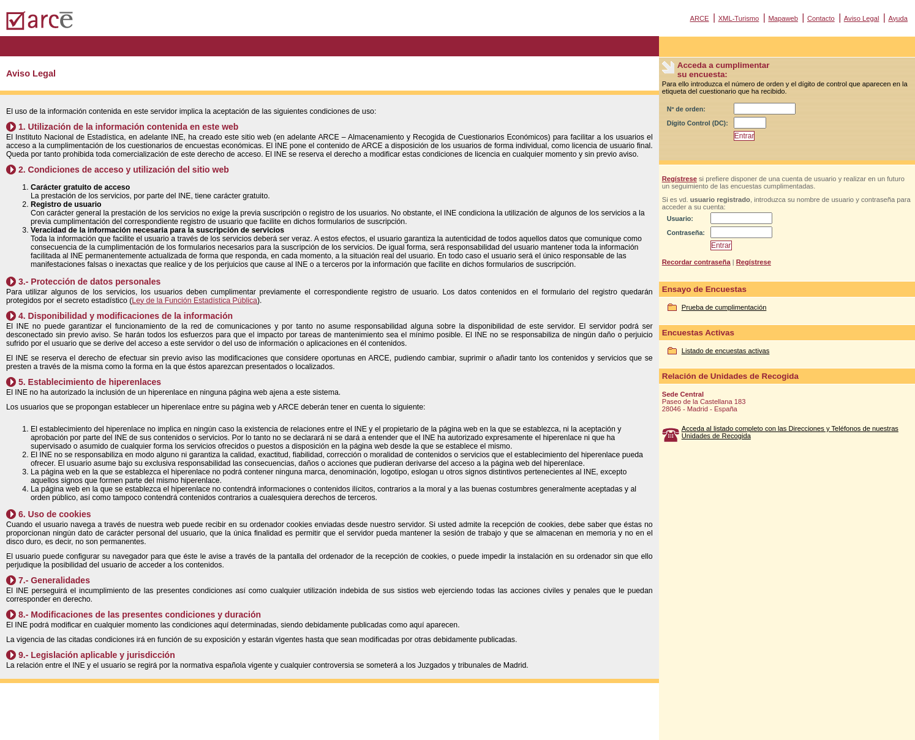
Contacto (821, 18)
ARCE (699, 18)
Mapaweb (783, 18)
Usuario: (680, 218)
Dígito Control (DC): (697, 123)
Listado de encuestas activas (726, 350)
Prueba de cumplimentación (724, 307)
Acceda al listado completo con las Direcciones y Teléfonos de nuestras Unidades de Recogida (790, 432)
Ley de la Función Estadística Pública (194, 300)
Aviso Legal (861, 18)
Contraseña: (686, 232)
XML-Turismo (738, 18)
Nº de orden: (686, 109)
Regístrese (679, 178)
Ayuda (898, 18)
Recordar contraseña (696, 262)
